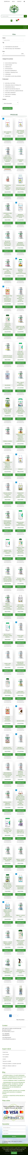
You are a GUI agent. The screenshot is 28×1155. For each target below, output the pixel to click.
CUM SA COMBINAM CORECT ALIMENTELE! (14, 1080)
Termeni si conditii (7, 1061)
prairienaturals (9, 87)
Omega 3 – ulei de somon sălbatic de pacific (7, 943)
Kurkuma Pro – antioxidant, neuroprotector (20, 664)
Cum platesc (5, 1056)
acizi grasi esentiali (10, 63)
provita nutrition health (11, 88)
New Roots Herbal (9, 94)
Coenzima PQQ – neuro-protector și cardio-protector (20, 298)
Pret (4, 51)
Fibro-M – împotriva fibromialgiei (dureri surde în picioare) (20, 410)
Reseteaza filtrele (8, 108)
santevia (6, 96)
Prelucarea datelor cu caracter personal (12, 1063)
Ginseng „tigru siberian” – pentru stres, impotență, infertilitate (20, 550)
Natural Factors (9, 83)
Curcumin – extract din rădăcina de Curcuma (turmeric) (20, 354)
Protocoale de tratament (12, 48)
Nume (4, 38)
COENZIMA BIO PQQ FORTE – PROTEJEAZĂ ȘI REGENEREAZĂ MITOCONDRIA (7, 298)
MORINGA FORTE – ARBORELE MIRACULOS (7, 803)
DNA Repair (7, 385)
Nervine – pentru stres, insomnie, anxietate (7, 859)
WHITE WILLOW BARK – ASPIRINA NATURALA (20, 132)
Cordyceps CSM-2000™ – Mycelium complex (20, 328)
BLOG (13, 1)
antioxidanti (7, 68)
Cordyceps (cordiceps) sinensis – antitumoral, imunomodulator (7, 326)
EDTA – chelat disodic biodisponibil (20, 384)
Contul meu (5, 1052)
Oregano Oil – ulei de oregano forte (20, 971)
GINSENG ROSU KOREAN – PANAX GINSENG (7, 552)
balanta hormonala (10, 70)
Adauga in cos (7, 139)
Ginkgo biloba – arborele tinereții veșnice (20, 524)
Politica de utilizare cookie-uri (9, 1065)
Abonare (14, 1136)
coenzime (7, 74)
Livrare (4, 1059)
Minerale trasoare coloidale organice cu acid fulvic (20, 774)
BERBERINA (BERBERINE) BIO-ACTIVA (20, 216)
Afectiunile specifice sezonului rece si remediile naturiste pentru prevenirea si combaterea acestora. (13, 1092)
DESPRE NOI (7, 1)
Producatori (5, 79)
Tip (3, 42)
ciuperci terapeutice (10, 72)
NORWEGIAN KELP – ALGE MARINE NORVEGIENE (20, 887)
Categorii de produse (8, 58)
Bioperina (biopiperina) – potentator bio (20, 244)
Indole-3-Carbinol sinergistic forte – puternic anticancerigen (7, 606)
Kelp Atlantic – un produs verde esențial (7, 636)
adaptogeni (7, 65)
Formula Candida (7, 441)
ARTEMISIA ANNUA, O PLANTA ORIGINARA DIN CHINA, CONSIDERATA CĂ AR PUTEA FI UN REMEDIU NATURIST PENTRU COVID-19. (14, 1077)
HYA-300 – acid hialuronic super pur (20, 580)
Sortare (4, 99)
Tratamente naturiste (10, 46)
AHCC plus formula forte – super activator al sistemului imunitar (7, 158)
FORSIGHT (20, 469)
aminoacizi (7, 66)
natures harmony (9, 92)
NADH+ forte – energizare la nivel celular (20, 831)
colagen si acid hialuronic (12, 76)
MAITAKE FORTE (20, 720)
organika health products (12, 85)
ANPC (4, 1068)
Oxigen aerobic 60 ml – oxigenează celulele (20, 999)
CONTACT (19, 1)
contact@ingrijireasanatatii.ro (9, 1039)
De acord (14, 1153)
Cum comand (6, 1054)
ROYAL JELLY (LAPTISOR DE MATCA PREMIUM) (7, 692)
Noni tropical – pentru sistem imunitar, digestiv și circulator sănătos (7, 886)
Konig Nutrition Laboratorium (13, 90)
